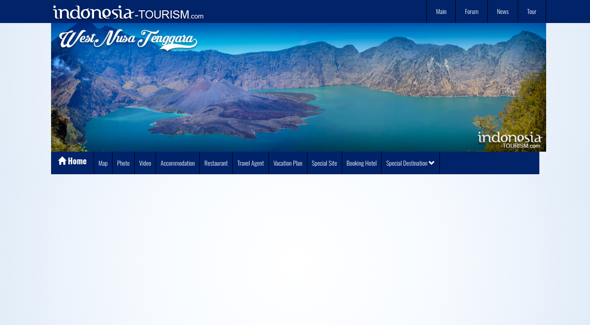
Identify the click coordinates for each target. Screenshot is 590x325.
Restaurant (216, 162)
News (503, 11)
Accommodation (177, 162)
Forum (471, 11)
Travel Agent (250, 162)
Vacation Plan (288, 162)
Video (145, 162)
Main (441, 11)
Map (103, 162)
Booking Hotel (362, 162)
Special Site (324, 162)
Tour (531, 11)
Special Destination (410, 162)
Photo (123, 162)
